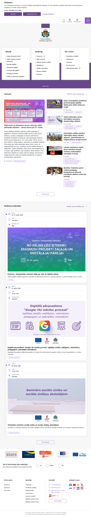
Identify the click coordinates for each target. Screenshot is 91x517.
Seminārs (11, 279)
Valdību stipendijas (76, 142)
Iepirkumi (7, 487)
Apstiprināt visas (32, 14)
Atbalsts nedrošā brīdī (32, 499)
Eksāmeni (78, 126)
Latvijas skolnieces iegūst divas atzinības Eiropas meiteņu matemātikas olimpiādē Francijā (73, 150)
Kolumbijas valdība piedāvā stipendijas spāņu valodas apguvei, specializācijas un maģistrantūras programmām (75, 136)
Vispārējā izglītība (69, 186)
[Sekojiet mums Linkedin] (78, 488)
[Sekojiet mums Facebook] (70, 485)
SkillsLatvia (78, 112)
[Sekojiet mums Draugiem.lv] (78, 485)
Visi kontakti (57, 501)
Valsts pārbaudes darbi (19, 161)
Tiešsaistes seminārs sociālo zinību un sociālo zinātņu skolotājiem (33, 425)
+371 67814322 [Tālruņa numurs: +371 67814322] (55, 485)
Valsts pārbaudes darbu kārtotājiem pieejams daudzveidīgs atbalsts (73, 119)
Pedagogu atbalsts (69, 183)
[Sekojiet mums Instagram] (82, 488)
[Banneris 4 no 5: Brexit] (62, 454)
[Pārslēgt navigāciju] (88, 20)
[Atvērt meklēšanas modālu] (63, 21)
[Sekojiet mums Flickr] (70, 488)
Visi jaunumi (45, 194)
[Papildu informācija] (57, 495)
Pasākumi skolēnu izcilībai (71, 163)
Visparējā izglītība (69, 126)
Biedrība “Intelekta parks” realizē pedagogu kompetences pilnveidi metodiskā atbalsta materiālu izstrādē (75, 172)
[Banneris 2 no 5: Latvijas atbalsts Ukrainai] (28, 454)
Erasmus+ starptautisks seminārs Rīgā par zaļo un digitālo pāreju (33, 274)
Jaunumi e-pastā (30, 496)
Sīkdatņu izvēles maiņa (32, 502)
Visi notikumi (45, 442)
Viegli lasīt (28, 485)
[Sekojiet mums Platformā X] (82, 485)
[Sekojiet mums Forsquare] (74, 488)
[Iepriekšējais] (7, 454)
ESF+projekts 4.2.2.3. (70, 158)
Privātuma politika (31, 487)
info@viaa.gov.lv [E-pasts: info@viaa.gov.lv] (56, 487)
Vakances (7, 485)
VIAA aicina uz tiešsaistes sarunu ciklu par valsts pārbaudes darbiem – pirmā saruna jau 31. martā (23, 126)
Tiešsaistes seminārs (14, 357)
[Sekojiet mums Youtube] (74, 485)
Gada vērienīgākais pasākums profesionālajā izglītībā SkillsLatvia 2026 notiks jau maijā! (75, 104)
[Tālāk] (84, 454)
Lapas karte (29, 493)
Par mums (7, 490)
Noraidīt (13, 14)
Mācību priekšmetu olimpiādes (72, 161)
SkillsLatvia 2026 (69, 112)
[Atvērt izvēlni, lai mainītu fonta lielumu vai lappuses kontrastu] (77, 21)
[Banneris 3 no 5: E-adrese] (45, 454)
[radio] (38, 465)
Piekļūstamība (30, 490)
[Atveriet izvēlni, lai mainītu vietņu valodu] (69, 21)
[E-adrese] (52, 495)
